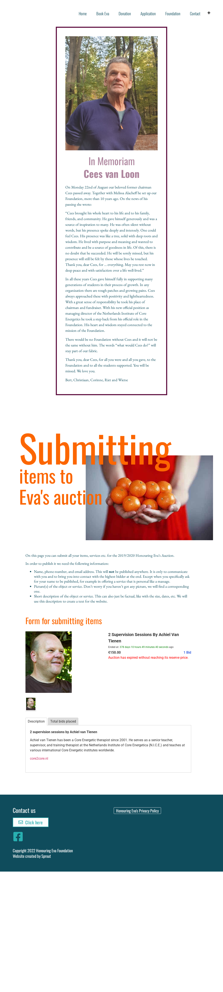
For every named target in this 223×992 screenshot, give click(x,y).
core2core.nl (39, 758)
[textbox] (108, 586)
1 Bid (187, 652)
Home (83, 13)
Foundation (172, 13)
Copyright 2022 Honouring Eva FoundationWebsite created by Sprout (43, 853)
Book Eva (102, 13)
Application (148, 13)
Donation (125, 13)
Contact (195, 13)
